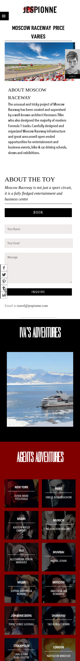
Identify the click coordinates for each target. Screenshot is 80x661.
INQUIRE (38, 292)
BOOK (38, 212)
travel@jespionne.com (32, 306)
